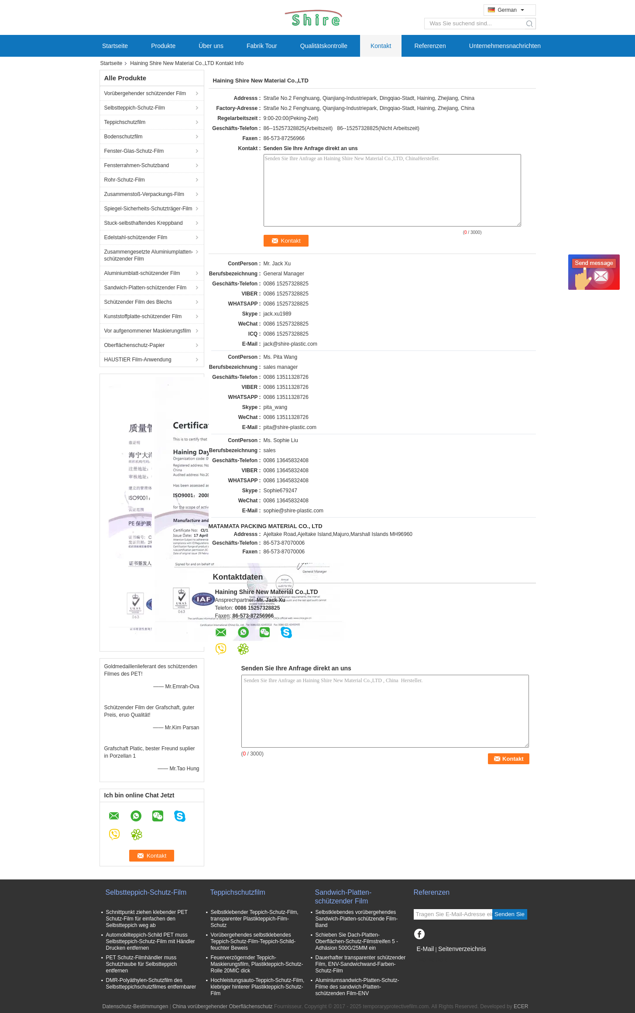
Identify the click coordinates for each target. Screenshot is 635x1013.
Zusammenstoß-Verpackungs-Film (144, 194)
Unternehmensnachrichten (505, 45)
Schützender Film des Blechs (139, 302)
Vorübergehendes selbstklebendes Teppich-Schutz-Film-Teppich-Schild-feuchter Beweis (253, 941)
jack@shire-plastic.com (291, 344)
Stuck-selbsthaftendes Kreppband (143, 223)
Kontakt (381, 45)
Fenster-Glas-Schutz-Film (134, 151)
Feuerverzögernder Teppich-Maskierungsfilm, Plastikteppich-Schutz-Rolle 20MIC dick (257, 964)
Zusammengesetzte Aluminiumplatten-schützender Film (148, 255)
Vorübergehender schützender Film (145, 93)
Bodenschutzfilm (123, 137)
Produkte (163, 45)
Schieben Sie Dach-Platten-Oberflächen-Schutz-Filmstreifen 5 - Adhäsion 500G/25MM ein (357, 941)
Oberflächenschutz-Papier (134, 345)
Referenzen (430, 45)
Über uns (211, 45)
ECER (521, 1006)
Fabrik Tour (262, 45)
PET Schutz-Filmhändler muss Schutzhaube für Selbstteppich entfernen (141, 964)
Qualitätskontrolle (323, 45)
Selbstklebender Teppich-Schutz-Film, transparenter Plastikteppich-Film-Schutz (255, 918)
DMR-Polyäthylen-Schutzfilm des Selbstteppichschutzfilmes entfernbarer (151, 983)
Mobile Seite (431, 960)
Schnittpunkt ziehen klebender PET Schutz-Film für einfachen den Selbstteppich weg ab (147, 918)
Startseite (115, 45)
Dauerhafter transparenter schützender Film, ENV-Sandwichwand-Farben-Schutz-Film (361, 964)
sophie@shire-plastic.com (294, 511)
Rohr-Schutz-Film (124, 180)
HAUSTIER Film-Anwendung (138, 360)
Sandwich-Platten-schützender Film (145, 288)
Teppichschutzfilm (125, 122)
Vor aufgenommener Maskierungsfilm (147, 331)
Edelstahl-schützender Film (136, 237)
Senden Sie (509, 914)
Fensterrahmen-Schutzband (136, 165)
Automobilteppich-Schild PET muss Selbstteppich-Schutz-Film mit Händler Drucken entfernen (150, 941)
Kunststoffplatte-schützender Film (143, 316)
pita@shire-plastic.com (290, 427)
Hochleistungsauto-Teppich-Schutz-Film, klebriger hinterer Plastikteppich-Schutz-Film (258, 986)
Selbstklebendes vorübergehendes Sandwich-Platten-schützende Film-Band (357, 918)
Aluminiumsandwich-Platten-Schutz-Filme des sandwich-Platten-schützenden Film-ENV (357, 986)
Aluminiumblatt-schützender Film (142, 273)
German (511, 10)
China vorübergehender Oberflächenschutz (222, 1006)
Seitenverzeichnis (462, 948)
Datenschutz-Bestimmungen (135, 1006)
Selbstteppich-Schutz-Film (134, 108)
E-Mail (425, 948)
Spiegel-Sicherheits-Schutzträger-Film (148, 209)
